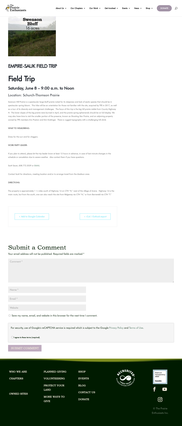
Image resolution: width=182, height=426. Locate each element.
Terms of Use (136, 327)
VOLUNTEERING (54, 378)
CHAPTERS (16, 378)
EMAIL (37, 165)
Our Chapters (77, 8)
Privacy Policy (116, 327)
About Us (60, 8)
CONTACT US (86, 392)
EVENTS (83, 378)
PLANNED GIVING (55, 371)
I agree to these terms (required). (25, 337)
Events (125, 8)
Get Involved (110, 8)
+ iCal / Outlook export (95, 216)
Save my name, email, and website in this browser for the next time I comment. (54, 315)
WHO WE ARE (18, 371)
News (136, 8)
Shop (148, 8)
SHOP (81, 371)
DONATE (164, 8)
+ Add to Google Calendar (32, 216)
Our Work (93, 8)
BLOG (82, 385)
